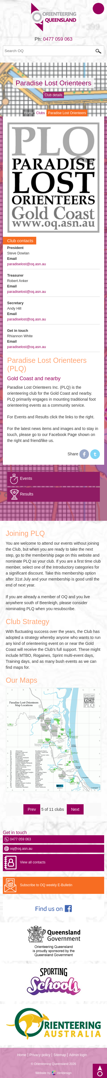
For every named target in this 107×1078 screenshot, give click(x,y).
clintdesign (64, 1073)
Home (28, 113)
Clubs (40, 113)
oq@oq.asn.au (21, 849)
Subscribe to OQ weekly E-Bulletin (46, 885)
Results (26, 494)
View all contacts (32, 862)
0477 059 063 (57, 39)
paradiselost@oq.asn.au (26, 264)
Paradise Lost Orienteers (53, 83)
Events (26, 478)
